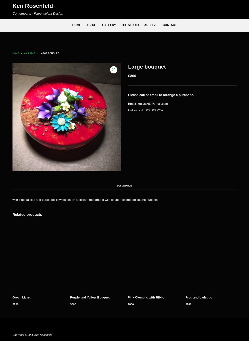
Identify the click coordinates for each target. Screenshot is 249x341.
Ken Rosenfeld (32, 6)
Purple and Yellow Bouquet (90, 297)
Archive (150, 25)
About (91, 25)
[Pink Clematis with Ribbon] (153, 257)
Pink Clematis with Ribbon (147, 297)
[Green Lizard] (38, 257)
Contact (170, 25)
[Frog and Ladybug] (211, 257)
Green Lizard (21, 297)
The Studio (130, 25)
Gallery (109, 25)
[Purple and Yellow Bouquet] (95, 257)
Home (76, 25)
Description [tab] (124, 186)
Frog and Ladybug (198, 297)
